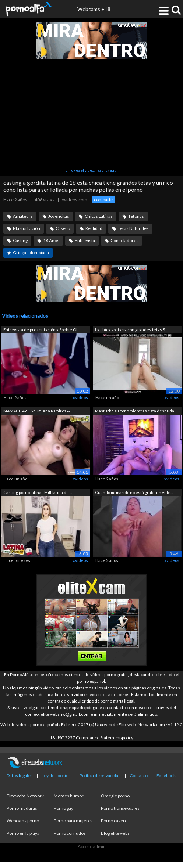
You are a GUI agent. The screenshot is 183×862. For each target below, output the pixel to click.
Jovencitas (58, 216)
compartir (103, 199)
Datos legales (20, 775)
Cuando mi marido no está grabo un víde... (134, 492)
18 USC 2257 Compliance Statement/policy (91, 737)
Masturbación (26, 228)
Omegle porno (115, 795)
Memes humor (69, 795)
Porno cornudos (70, 833)
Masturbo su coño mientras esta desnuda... (135, 410)
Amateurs (23, 216)
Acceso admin (92, 846)
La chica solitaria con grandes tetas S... (131, 329)
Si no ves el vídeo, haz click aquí (91, 170)
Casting (20, 240)
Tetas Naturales (133, 228)
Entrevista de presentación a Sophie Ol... (41, 329)
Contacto (139, 775)
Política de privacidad (100, 775)
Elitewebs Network (25, 795)
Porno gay (63, 808)
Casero (63, 228)
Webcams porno (23, 820)
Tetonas (136, 216)
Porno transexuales (120, 808)
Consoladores (124, 240)
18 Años (51, 240)
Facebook (166, 775)
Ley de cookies (56, 775)
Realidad (93, 228)
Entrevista (85, 240)
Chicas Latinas (99, 216)
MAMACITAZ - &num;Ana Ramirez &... (37, 410)
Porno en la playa (23, 833)
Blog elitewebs (115, 833)
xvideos (80, 397)
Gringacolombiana (31, 252)
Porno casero (114, 820)
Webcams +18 (93, 9)
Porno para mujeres (73, 820)
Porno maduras (22, 808)
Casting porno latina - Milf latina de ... (37, 492)
